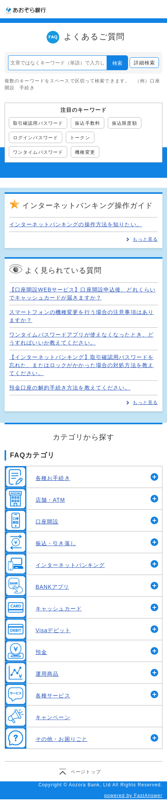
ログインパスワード (35, 137)
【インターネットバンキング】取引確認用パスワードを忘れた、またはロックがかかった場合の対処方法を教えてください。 (81, 365)
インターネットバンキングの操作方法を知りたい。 (75, 224)
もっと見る (145, 239)
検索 (117, 63)
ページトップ (86, 772)
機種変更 (85, 152)
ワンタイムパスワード (38, 152)
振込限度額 (124, 123)
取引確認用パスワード (38, 123)
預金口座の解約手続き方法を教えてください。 (70, 388)
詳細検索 (144, 63)
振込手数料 (87, 123)
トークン (80, 137)
